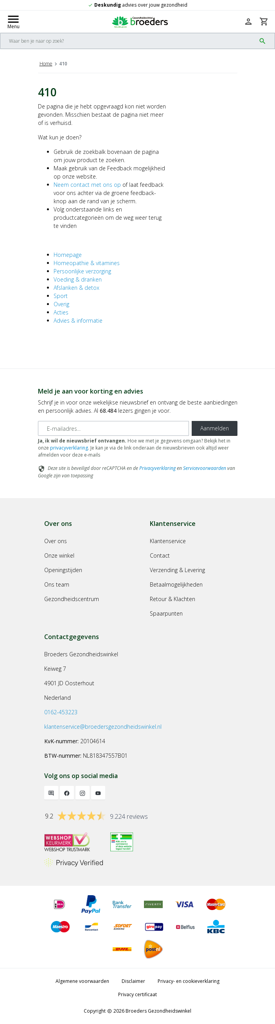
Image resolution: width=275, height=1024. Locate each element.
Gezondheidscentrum (71, 599)
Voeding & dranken (78, 279)
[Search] (128, 41)
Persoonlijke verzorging (82, 271)
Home (46, 63)
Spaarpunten (166, 613)
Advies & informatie (78, 320)
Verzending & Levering (177, 570)
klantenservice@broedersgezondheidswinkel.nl (103, 726)
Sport (61, 296)
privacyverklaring (69, 447)
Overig (61, 304)
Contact (160, 555)
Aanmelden (214, 428)
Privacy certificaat (137, 994)
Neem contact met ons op (87, 184)
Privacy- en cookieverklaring (188, 981)
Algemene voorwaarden (82, 981)
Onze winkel (59, 555)
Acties (61, 312)
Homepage (68, 254)
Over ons (55, 541)
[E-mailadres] (113, 428)
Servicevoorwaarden (204, 468)
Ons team (56, 584)
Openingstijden (63, 570)
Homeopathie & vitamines (87, 263)
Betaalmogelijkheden (176, 584)
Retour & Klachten (172, 599)
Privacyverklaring (157, 468)
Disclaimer (133, 981)
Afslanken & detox (76, 287)
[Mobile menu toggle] (13, 21)
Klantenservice (168, 541)
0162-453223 (60, 712)
